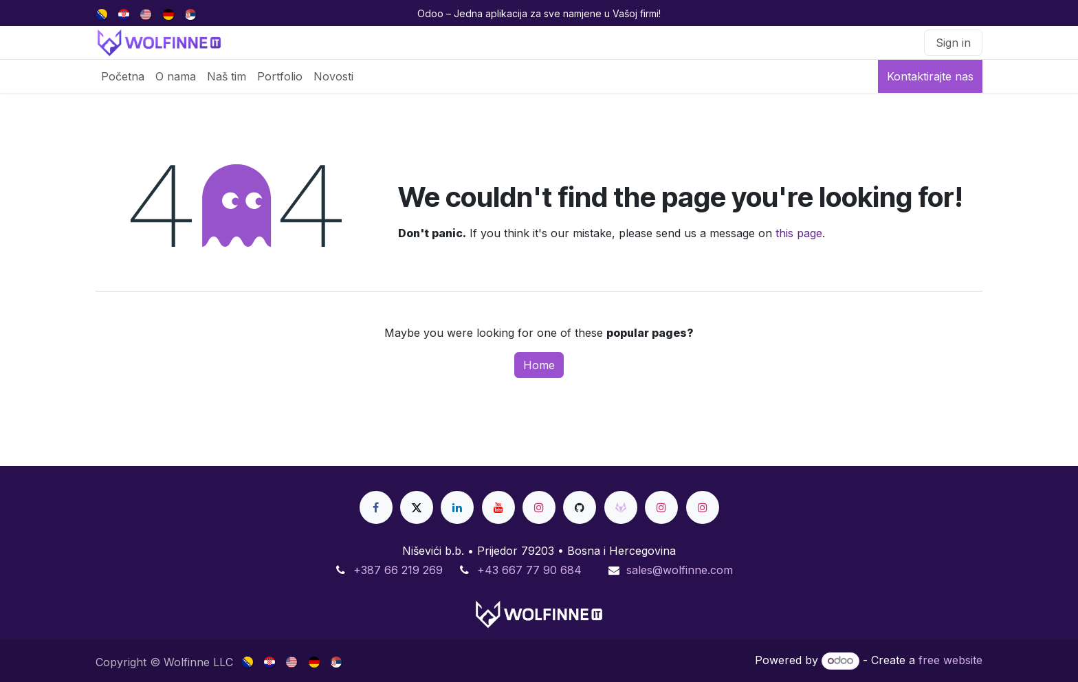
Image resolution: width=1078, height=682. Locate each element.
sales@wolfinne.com (679, 570)
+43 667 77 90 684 (529, 570)
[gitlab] (620, 507)
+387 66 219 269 (398, 570)
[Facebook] (376, 507)
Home (539, 365)
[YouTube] (498, 507)
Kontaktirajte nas (930, 76)
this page (799, 233)
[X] (416, 507)
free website (950, 660)
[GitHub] (579, 507)
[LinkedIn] (457, 507)
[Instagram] (539, 507)
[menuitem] (102, 13)
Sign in (953, 43)
